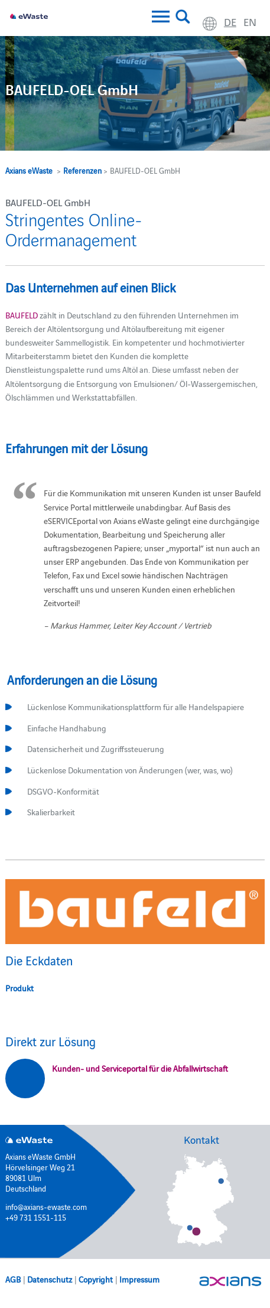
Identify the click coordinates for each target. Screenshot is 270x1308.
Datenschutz (49, 1279)
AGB (13, 1279)
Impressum (139, 1279)
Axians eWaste (29, 170)
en (249, 21)
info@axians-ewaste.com (46, 1206)
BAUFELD (21, 315)
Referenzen (82, 170)
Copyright (96, 1279)
